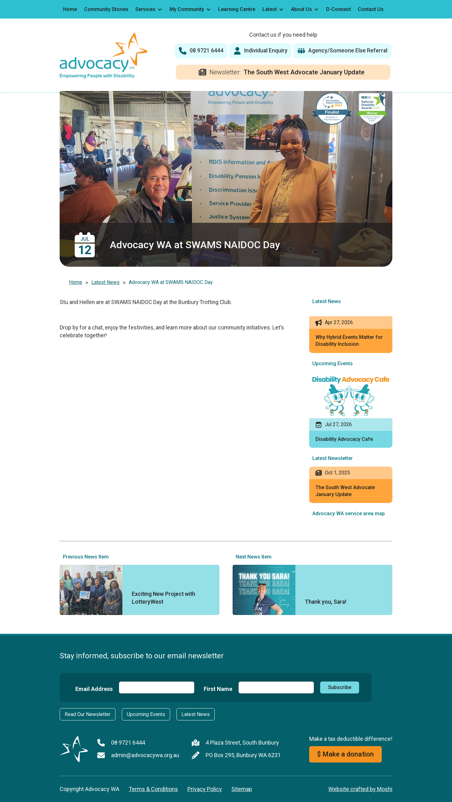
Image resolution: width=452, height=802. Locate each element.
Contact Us (371, 9)
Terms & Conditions (153, 789)
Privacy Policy (204, 789)
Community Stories (106, 9)
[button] (149, 9)
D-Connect (338, 9)
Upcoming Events (146, 714)
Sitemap (241, 789)
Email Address (94, 689)
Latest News (105, 282)
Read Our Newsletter (87, 714)
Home (70, 9)
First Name (218, 689)
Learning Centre (236, 9)
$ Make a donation (345, 754)
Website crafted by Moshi (360, 789)
